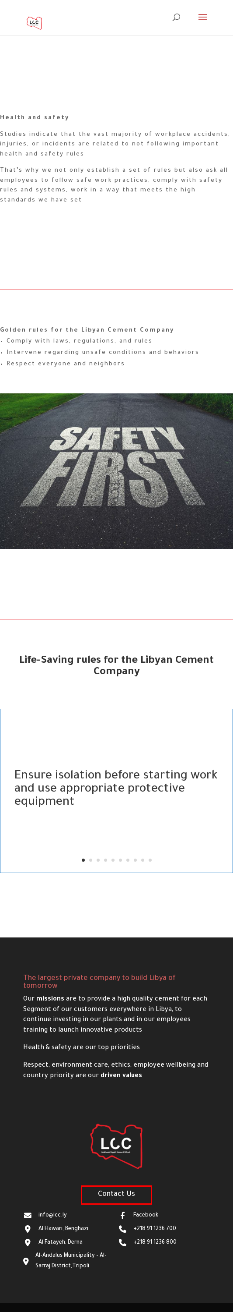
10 (150, 860)
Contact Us (116, 1195)
